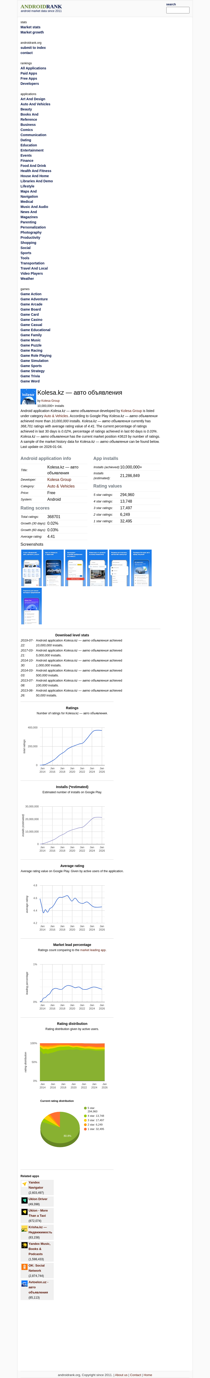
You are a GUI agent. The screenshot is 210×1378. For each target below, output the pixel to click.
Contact (135, 1375)
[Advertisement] (121, 7)
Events (26, 155)
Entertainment (32, 150)
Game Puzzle (31, 345)
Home (148, 1375)
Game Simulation (34, 361)
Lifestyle (27, 186)
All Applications (33, 68)
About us (121, 1375)
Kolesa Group (50, 400)
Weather (27, 279)
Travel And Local (34, 268)
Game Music (31, 340)
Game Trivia (30, 376)
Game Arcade (31, 304)
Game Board (31, 309)
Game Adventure (34, 299)
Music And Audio (34, 207)
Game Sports (31, 366)
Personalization (33, 227)
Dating (26, 140)
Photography (31, 232)
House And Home (35, 176)
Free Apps (29, 78)
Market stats (31, 27)
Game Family (31, 335)
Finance (27, 161)
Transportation (32, 263)
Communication (33, 135)
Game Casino (31, 320)
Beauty (26, 109)
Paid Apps (29, 73)
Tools (25, 258)
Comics (27, 130)
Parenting (28, 222)
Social (26, 248)
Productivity (30, 237)
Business (28, 125)
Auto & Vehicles (56, 416)
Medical (27, 202)
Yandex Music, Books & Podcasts (40, 1249)
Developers (30, 84)
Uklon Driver (38, 1199)
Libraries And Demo (37, 181)
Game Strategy (33, 371)
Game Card (30, 314)
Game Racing (31, 350)
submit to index (33, 48)
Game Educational (35, 330)
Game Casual (31, 325)
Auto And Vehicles (35, 104)
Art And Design (33, 99)
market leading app (92, 950)
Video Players (32, 273)
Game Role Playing (36, 356)
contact (27, 53)
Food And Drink (33, 166)
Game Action (31, 294)
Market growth (32, 32)
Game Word (30, 381)
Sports (26, 253)
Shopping (28, 243)
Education (29, 145)
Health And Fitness (36, 171)
